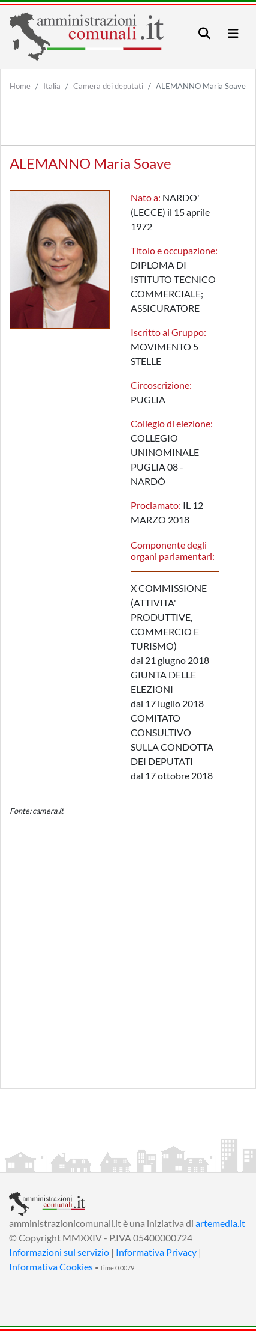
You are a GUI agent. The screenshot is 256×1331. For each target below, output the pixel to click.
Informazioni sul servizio (59, 1252)
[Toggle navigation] (204, 33)
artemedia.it (220, 1223)
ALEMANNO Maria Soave (201, 86)
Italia (52, 86)
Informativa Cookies (51, 1266)
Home (20, 86)
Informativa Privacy (156, 1252)
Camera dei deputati (108, 86)
